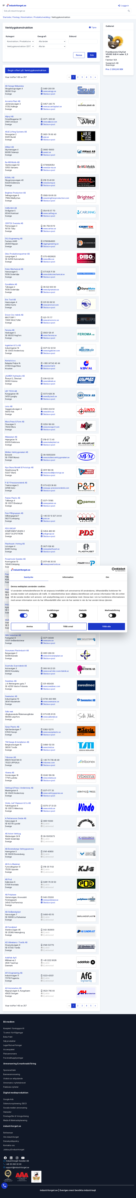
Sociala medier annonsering (15, 1108)
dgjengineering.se (49, 244)
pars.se (45, 518)
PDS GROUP (10, 528)
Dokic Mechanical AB (14, 269)
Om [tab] (107, 577)
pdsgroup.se (47, 534)
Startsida (7, 17)
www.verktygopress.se (52, 793)
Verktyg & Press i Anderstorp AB (19, 788)
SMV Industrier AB (13, 635)
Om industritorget (11, 1137)
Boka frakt (7, 1037)
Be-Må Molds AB (12, 162)
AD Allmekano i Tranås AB (16, 942)
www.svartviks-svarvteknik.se (55, 671)
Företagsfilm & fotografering (16, 1116)
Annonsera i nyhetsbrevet (14, 1083)
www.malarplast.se (50, 442)
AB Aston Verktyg (13, 833)
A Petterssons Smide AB (15, 818)
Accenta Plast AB (12, 101)
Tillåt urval (68, 626)
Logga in (123, 5)
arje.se (45, 137)
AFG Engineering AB (13, 973)
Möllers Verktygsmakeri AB (16, 452)
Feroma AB (9, 330)
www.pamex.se (48, 503)
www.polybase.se (49, 900)
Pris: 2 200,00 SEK (114, 69)
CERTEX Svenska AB (14, 223)
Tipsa (92, 27)
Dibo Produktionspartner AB (17, 254)
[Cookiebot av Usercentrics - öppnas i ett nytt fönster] (113, 570)
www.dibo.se (47, 259)
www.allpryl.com (49, 122)
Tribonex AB (10, 757)
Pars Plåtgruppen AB (14, 513)
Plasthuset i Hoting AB (15, 544)
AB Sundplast (11, 927)
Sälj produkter (9, 1041)
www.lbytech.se (49, 396)
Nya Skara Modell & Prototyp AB (19, 467)
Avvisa (29, 626)
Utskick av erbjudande (13, 1078)
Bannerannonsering (11, 1074)
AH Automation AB (13, 988)
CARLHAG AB (11, 208)
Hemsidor (7, 1112)
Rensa (79, 55)
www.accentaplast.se (51, 106)
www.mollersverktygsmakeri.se (55, 457)
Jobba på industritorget (13, 1149)
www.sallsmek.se (49, 717)
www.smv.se (47, 640)
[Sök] (128, 11)
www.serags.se (48, 91)
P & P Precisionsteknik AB (16, 483)
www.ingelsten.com (50, 350)
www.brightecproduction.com (55, 198)
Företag (16, 17)
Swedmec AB (11, 681)
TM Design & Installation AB (17, 742)
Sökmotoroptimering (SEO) (15, 1103)
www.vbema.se (48, 778)
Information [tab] (68, 577)
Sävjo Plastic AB (12, 727)
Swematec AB (11, 696)
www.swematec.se (50, 701)
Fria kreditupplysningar (13, 1058)
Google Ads (8, 1099)
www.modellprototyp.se (52, 473)
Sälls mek (9, 711)
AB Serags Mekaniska (14, 86)
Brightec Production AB (15, 193)
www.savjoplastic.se (51, 732)
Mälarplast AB (11, 437)
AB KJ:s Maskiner (12, 864)
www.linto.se (47, 412)
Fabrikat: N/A (111, 60)
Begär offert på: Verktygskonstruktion (27, 70)
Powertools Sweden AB (15, 559)
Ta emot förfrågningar (13, 1032)
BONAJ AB (9, 177)
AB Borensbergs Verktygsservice (19, 849)
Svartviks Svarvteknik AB (16, 666)
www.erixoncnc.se (50, 320)
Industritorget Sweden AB (16, 1161)
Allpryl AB (9, 116)
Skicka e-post (48, 94)
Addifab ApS (11, 958)
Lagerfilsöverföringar (12, 1045)
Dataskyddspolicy (11, 1141)
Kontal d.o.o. (10, 360)
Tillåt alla (106, 626)
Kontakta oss (9, 1145)
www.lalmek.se (48, 381)
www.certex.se (48, 228)
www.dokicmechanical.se (53, 274)
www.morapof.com (50, 427)
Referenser (8, 1133)
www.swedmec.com (50, 686)
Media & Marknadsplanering (15, 1120)
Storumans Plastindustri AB (17, 650)
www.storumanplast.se (52, 656)
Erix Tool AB (10, 299)
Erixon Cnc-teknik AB (14, 315)
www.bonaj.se (48, 183)
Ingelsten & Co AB (13, 345)
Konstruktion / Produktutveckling (35, 17)
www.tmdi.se (47, 747)
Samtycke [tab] (28, 577)
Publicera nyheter (11, 1087)
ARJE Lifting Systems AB (16, 132)
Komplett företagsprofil (13, 1028)
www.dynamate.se (50, 289)
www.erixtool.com (50, 305)
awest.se (46, 152)
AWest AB (9, 147)
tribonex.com (48, 762)
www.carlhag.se (49, 213)
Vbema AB (9, 772)
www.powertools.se (50, 564)
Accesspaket (9, 1049)
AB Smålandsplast (13, 912)
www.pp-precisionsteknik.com (55, 488)
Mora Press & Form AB (14, 422)
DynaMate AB (11, 284)
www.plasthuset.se (50, 549)
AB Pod (8, 879)
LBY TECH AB (11, 391)
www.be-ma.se (48, 167)
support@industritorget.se (16, 1167)
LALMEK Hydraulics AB (15, 376)
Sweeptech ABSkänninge (112, 64)
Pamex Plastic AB (12, 498)
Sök (92, 55)
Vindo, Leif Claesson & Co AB (18, 803)
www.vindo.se (48, 808)
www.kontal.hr (48, 366)
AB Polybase (10, 895)
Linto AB (8, 406)
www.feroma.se (49, 335)
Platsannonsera (10, 1054)
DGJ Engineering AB (13, 238)
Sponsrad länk (9, 1070)
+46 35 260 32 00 (12, 1164)
